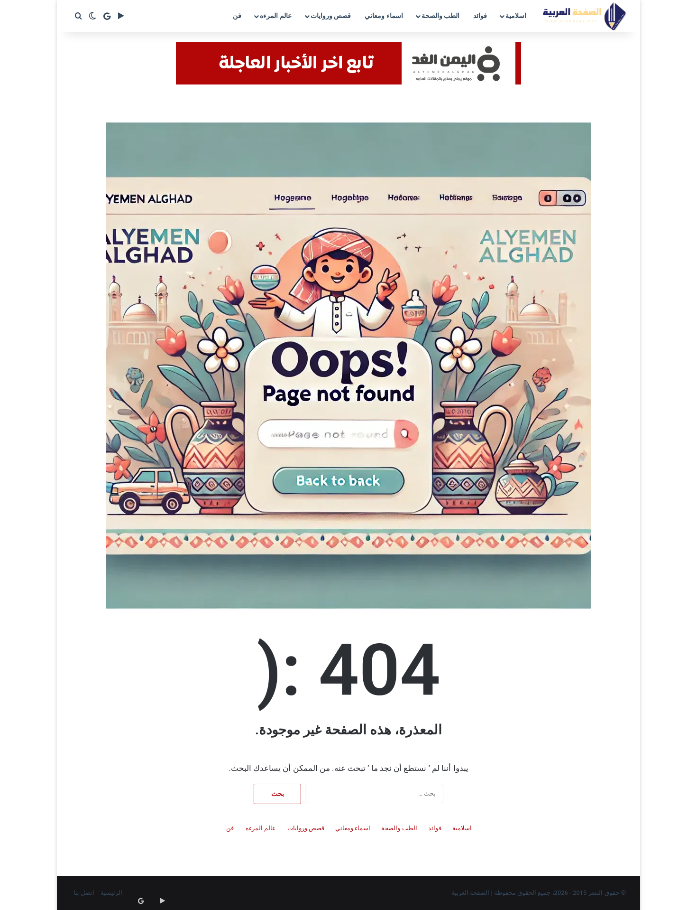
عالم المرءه (275, 15)
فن (237, 15)
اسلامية (515, 15)
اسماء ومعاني (384, 15)
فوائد (480, 15)
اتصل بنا (83, 892)
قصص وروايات (331, 15)
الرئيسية (111, 892)
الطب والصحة (440, 15)
